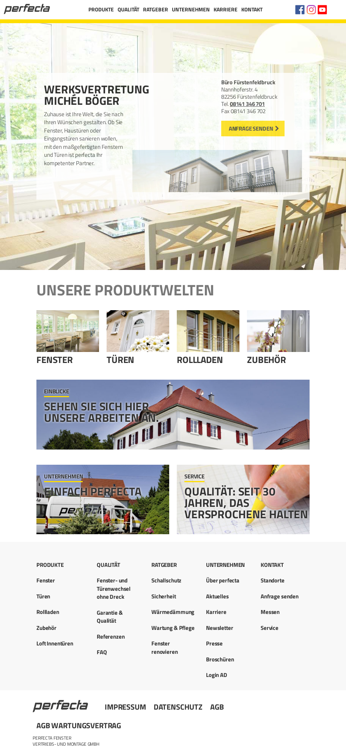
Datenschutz (178, 707)
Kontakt (252, 9)
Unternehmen (191, 9)
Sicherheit (163, 596)
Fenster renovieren (164, 647)
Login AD (216, 675)
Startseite (61, 703)
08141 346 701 (247, 103)
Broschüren (220, 659)
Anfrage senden (251, 128)
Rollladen (200, 359)
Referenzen (111, 636)
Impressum (125, 707)
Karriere (225, 9)
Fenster (54, 359)
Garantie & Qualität (110, 616)
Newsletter (219, 627)
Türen (120, 359)
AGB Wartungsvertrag (78, 725)
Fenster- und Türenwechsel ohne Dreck (114, 588)
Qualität (128, 9)
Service (269, 627)
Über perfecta (222, 580)
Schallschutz (166, 580)
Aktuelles (217, 596)
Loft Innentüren (54, 643)
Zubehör (266, 359)
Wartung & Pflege (173, 627)
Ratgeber (155, 9)
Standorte (273, 580)
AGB (217, 707)
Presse (214, 643)
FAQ (102, 652)
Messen (270, 611)
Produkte (101, 9)
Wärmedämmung (172, 611)
